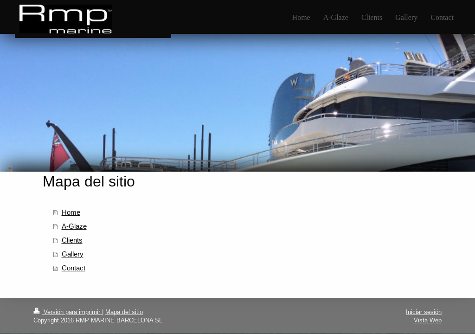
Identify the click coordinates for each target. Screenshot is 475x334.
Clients (72, 240)
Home (71, 212)
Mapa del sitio (124, 311)
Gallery (72, 254)
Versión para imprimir (67, 311)
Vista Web (428, 320)
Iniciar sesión (424, 311)
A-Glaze (74, 226)
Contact (73, 268)
